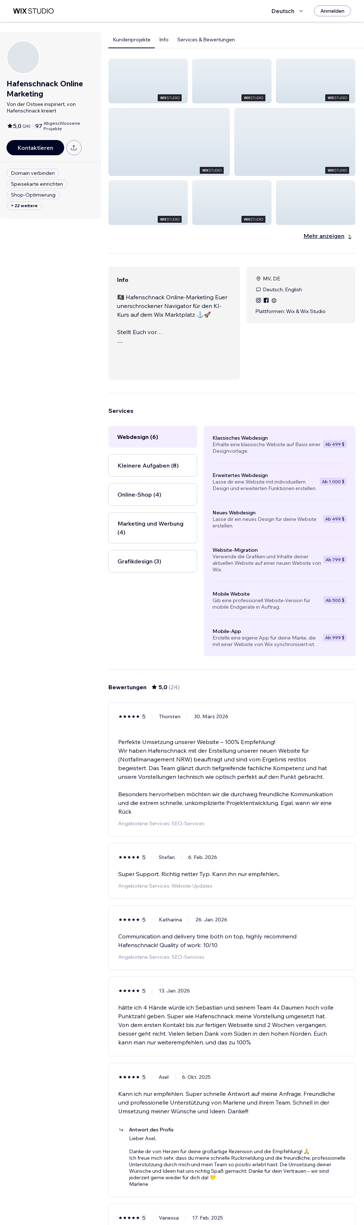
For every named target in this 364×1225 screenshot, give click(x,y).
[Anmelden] (332, 10)
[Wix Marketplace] (33, 11)
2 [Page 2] (225, 1198)
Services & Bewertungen (206, 39)
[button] (148, 81)
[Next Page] (264, 1198)
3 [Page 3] (238, 1198)
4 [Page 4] (251, 1198)
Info (164, 39)
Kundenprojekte (131, 39)
